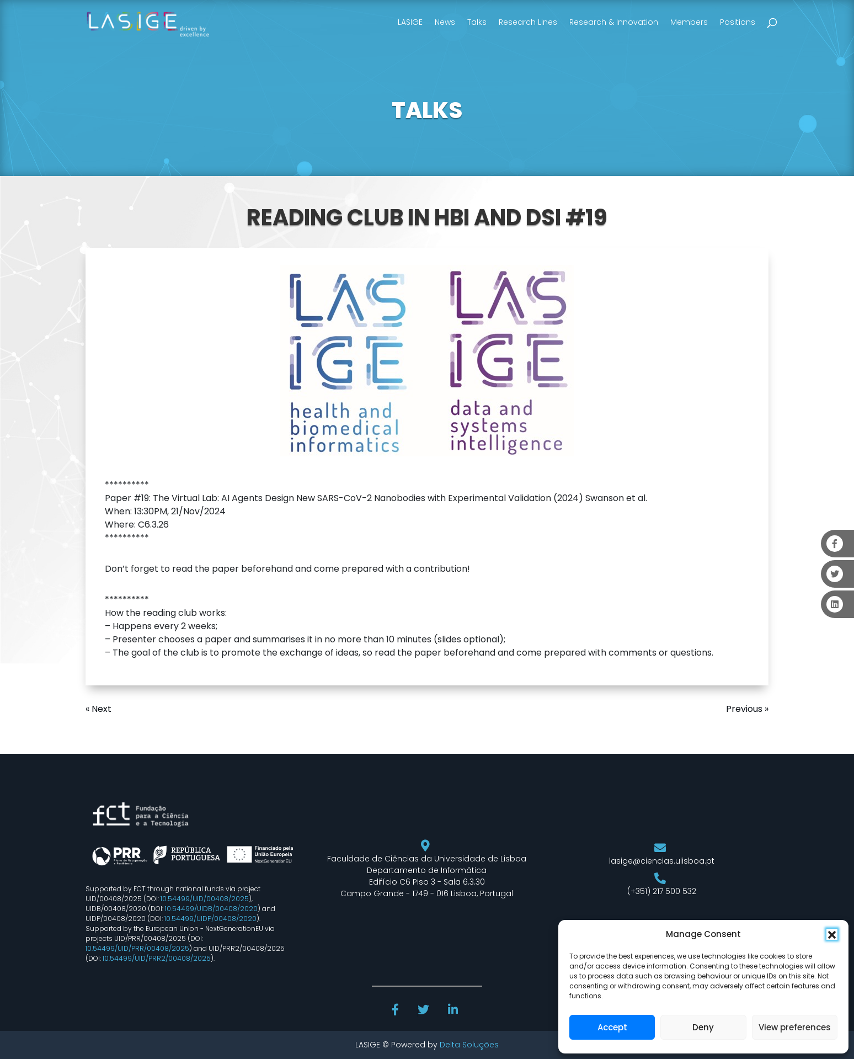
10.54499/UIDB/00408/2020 (211, 908)
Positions (737, 22)
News (445, 22)
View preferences (795, 1027)
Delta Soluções (469, 1044)
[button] (831, 934)
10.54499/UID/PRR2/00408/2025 (157, 958)
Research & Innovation (613, 22)
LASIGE (410, 22)
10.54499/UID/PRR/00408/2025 (137, 948)
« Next (98, 709)
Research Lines (528, 22)
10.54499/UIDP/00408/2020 (210, 918)
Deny (703, 1027)
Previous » (747, 709)
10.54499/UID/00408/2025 (205, 898)
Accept (612, 1027)
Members (689, 22)
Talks (477, 22)
